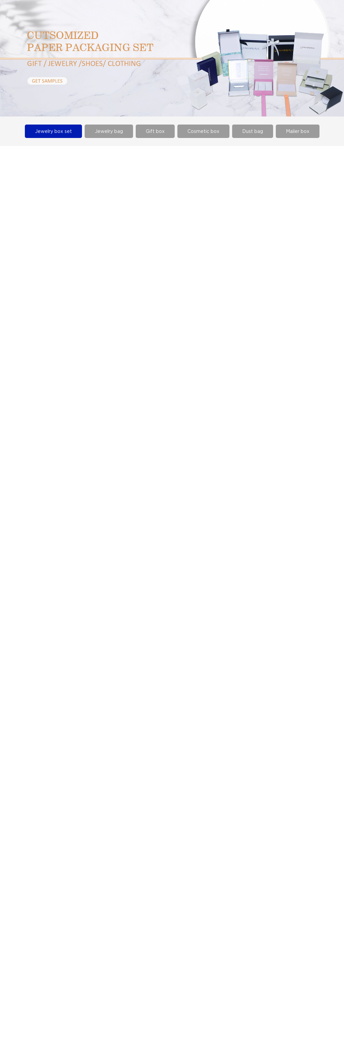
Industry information (96, 891)
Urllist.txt (307, 1011)
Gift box (155, 131)
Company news (90, 881)
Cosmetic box (203, 131)
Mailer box (297, 131)
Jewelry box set (53, 131)
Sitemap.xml (278, 1011)
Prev (121, 815)
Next (222, 815)
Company (160, 881)
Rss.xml (330, 1011)
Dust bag (252, 131)
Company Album (168, 891)
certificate (161, 901)
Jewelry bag (109, 131)
